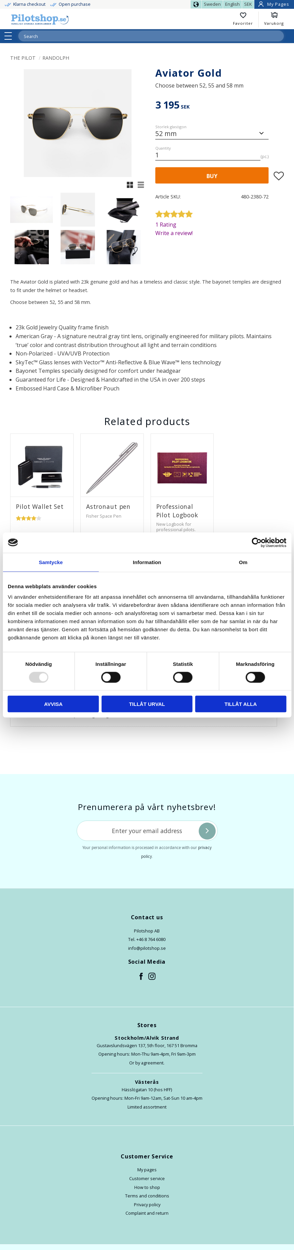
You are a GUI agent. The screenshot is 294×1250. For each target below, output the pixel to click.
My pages (147, 1170)
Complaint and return (147, 1213)
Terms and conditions (147, 1196)
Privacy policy (147, 1204)
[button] (10, 36)
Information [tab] (147, 562)
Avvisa (53, 704)
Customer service (147, 1178)
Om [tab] (243, 562)
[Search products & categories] (143, 36)
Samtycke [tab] (51, 562)
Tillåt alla (240, 704)
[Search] (278, 36)
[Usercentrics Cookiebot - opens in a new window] (256, 542)
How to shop (147, 1187)
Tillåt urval (147, 704)
